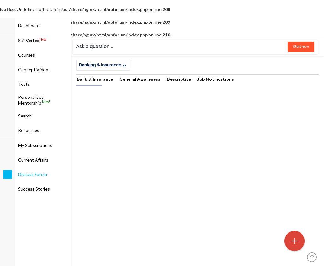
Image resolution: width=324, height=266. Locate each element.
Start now (301, 46)
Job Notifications (215, 79)
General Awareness (139, 79)
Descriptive (179, 79)
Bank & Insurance (95, 79)
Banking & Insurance (103, 65)
